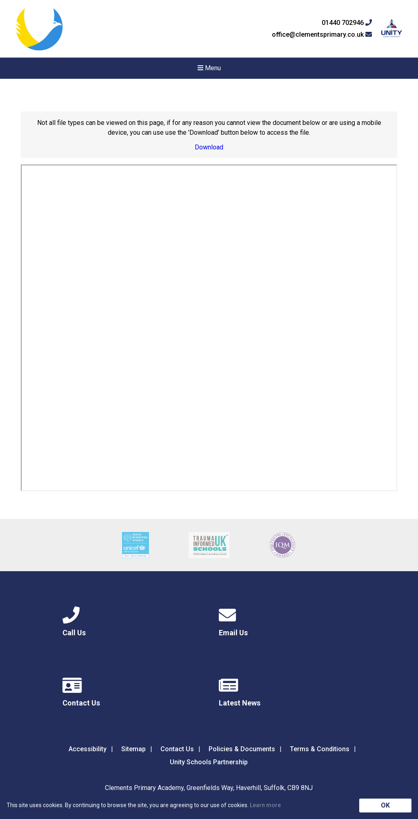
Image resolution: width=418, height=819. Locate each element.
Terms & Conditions (319, 749)
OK (385, 805)
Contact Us (177, 749)
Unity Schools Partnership (209, 762)
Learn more (265, 805)
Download (209, 147)
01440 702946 (347, 23)
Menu (209, 68)
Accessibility (88, 749)
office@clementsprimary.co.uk (322, 34)
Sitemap (133, 749)
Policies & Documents (242, 749)
